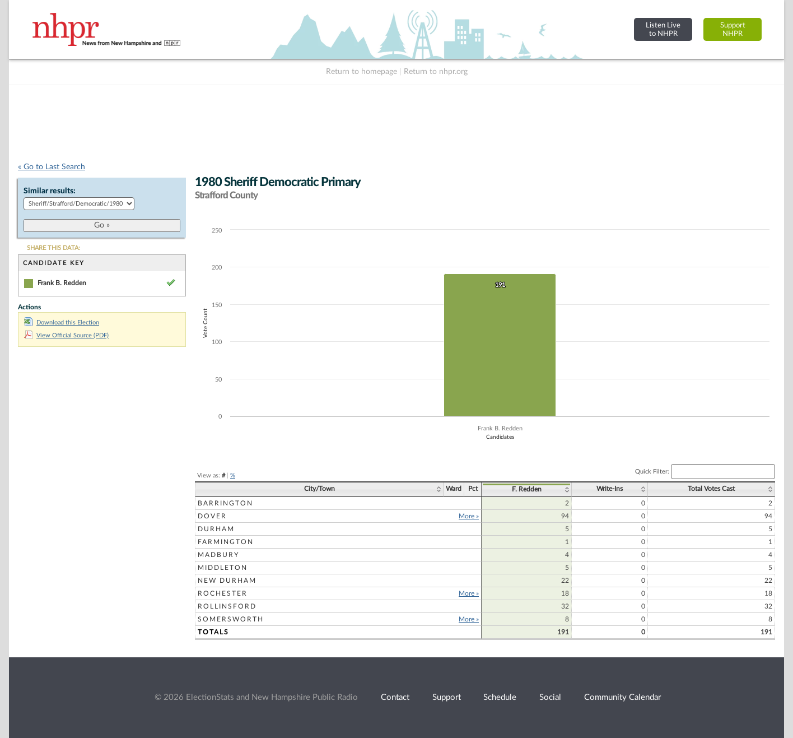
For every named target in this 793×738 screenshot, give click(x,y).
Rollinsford (227, 606)
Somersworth (231, 619)
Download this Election (61, 322)
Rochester (223, 593)
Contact (395, 697)
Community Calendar (622, 697)
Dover (212, 516)
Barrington (225, 503)
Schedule (499, 697)
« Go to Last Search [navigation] (51, 167)
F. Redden (527, 489)
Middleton (223, 567)
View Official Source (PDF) (66, 335)
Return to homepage (361, 72)
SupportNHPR (732, 29)
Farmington (226, 542)
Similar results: (50, 191)
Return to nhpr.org (436, 72)
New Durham (227, 580)
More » (469, 516)
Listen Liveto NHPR (663, 29)
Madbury (218, 554)
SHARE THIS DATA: (53, 248)
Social (550, 697)
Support (446, 697)
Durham (216, 529)
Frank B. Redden (62, 283)
